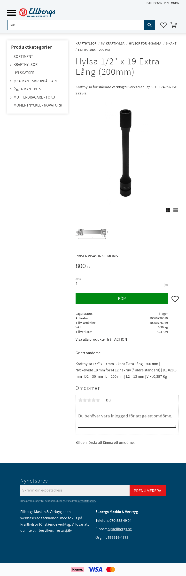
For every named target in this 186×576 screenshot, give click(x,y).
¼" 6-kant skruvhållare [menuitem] (36, 81)
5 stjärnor (98, 400)
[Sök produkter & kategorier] (76, 25)
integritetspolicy (87, 501)
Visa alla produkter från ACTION (101, 339)
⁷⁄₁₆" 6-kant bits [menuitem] (27, 89)
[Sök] (150, 25)
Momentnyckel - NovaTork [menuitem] (38, 105)
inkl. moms (171, 3)
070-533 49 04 (120, 520)
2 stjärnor (85, 400)
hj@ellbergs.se (120, 529)
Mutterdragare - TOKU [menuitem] (34, 97)
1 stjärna (80, 400)
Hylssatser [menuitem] (24, 72)
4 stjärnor (93, 400)
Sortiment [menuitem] (23, 56)
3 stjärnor (89, 400)
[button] (11, 12)
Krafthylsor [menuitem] (26, 64)
